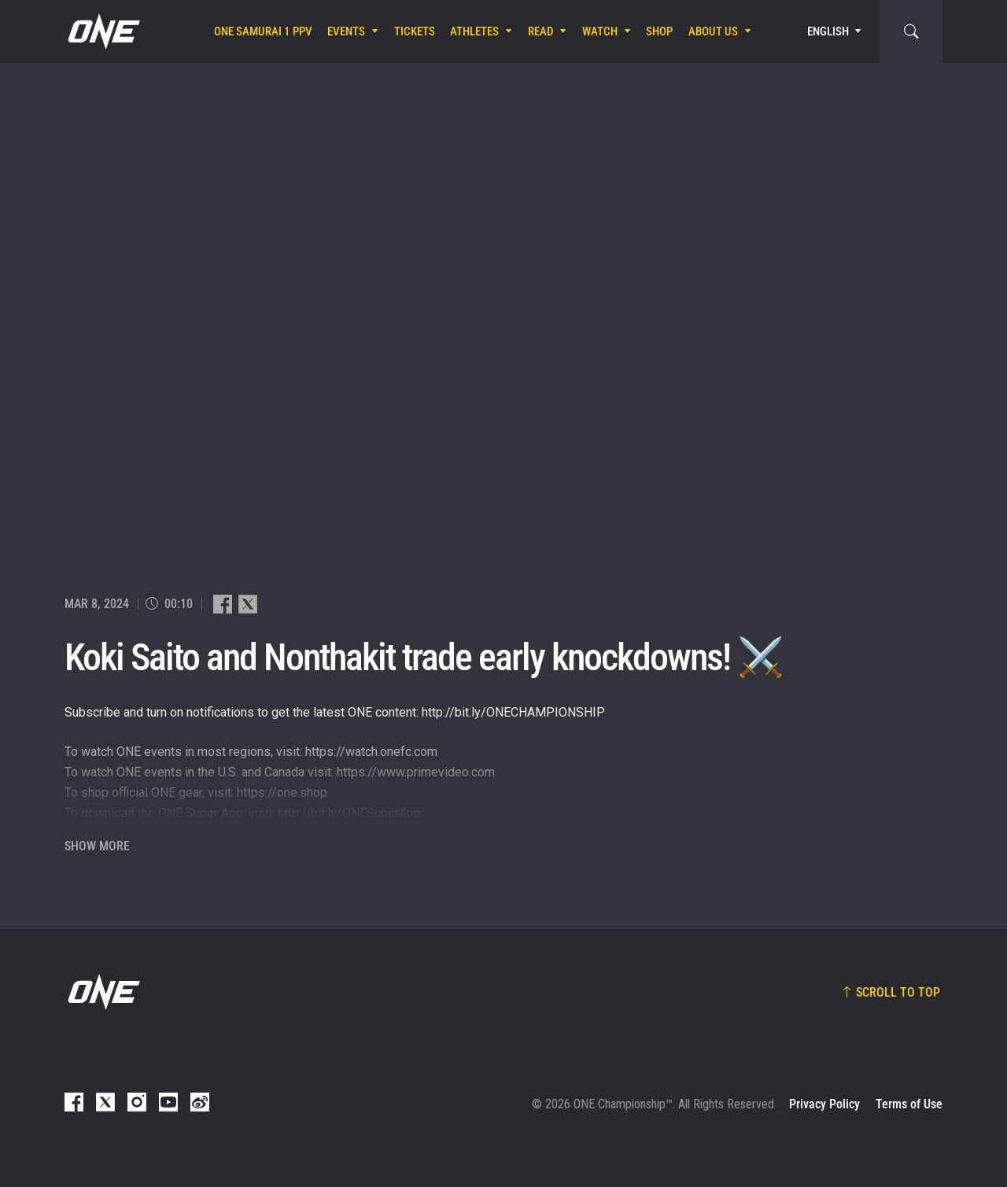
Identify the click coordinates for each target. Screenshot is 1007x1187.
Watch (600, 31)
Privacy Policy (824, 1104)
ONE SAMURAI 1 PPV (263, 31)
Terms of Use (909, 1104)
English (828, 31)
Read (541, 31)
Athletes (474, 31)
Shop (659, 31)
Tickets (414, 31)
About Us (713, 31)
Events (346, 31)
